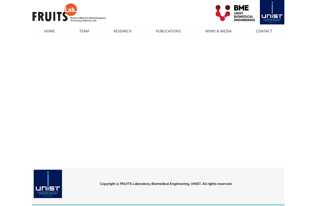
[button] (84, 31)
